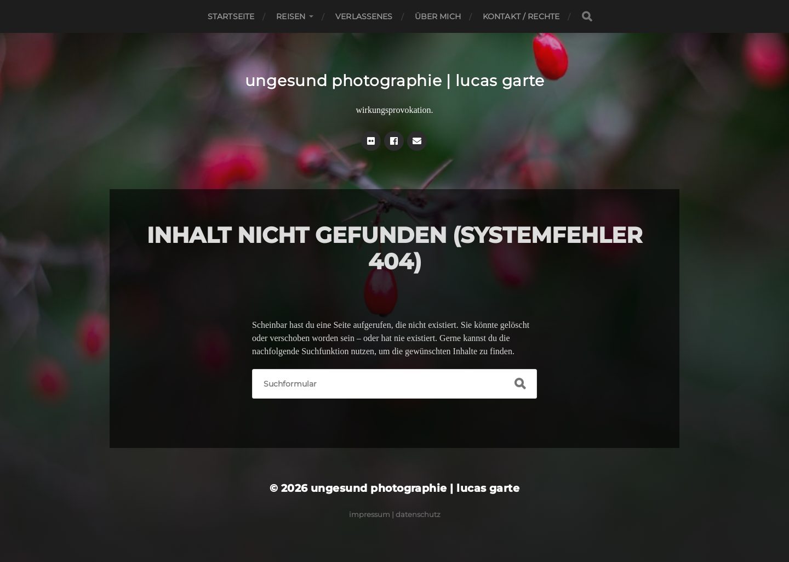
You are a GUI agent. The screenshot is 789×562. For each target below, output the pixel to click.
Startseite (231, 16)
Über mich (438, 16)
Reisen (290, 16)
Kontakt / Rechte (521, 16)
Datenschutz (418, 514)
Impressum (369, 514)
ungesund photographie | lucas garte (395, 80)
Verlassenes (364, 16)
